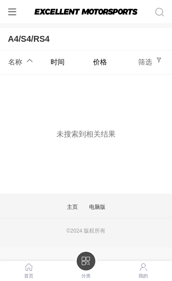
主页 (72, 207)
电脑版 (97, 207)
